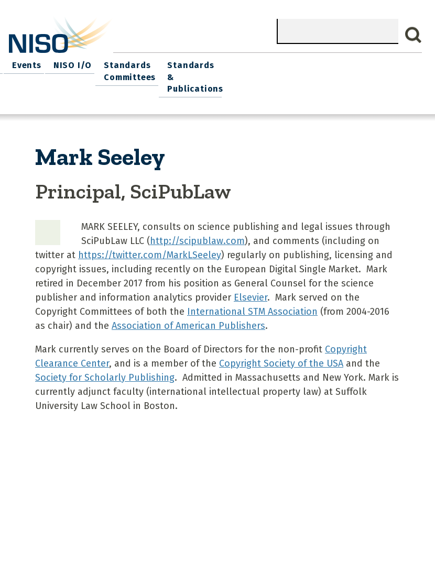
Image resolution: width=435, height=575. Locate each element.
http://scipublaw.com (197, 225)
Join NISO (128, 63)
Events (216, 63)
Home (25, 63)
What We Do (73, 63)
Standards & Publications (387, 69)
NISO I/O (259, 63)
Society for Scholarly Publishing (105, 362)
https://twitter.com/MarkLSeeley (149, 239)
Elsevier (250, 282)
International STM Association (252, 296)
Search (413, 35)
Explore (175, 63)
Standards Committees (313, 69)
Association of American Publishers (188, 310)
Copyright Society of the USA (281, 347)
